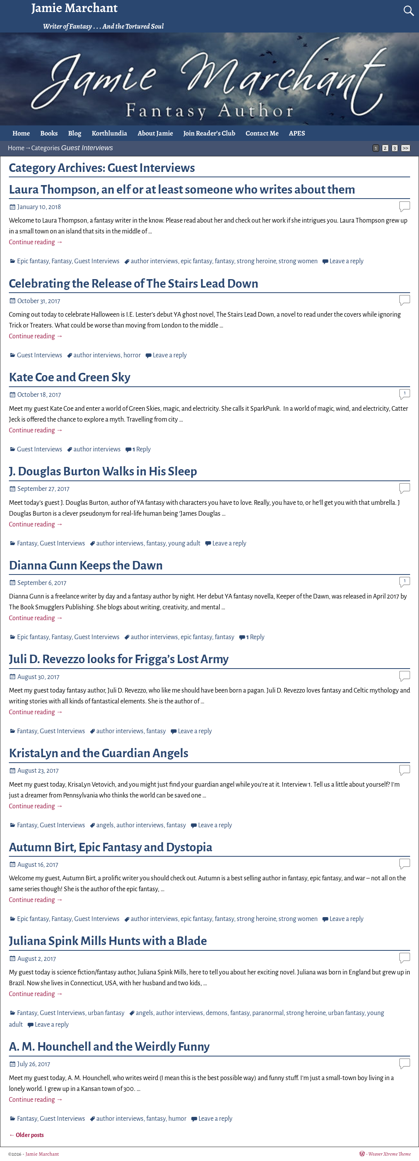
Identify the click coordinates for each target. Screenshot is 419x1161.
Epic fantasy (33, 261)
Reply (142, 449)
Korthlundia (109, 133)
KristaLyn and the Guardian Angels (98, 753)
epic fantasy (196, 261)
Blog (74, 133)
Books (49, 133)
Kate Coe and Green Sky (69, 377)
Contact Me (262, 133)
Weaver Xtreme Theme (389, 1154)
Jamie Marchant (42, 1154)
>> (405, 148)
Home (21, 133)
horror (132, 355)
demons (216, 1013)
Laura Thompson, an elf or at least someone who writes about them (182, 189)
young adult (184, 543)
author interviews (154, 261)
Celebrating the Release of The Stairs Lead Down (133, 283)
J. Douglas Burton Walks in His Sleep (103, 471)
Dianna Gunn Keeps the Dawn (86, 565)
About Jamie (155, 133)
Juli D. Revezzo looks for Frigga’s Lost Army (119, 659)
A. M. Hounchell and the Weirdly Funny (109, 1046)
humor (177, 1118)
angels (105, 825)
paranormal (268, 1013)
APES (297, 133)
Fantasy (61, 261)
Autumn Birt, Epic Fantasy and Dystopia (110, 847)
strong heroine (256, 261)
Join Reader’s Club (209, 133)
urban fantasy (106, 1013)
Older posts (26, 1135)
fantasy (224, 261)
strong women (298, 261)
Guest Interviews (97, 261)
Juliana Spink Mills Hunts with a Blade (108, 941)
